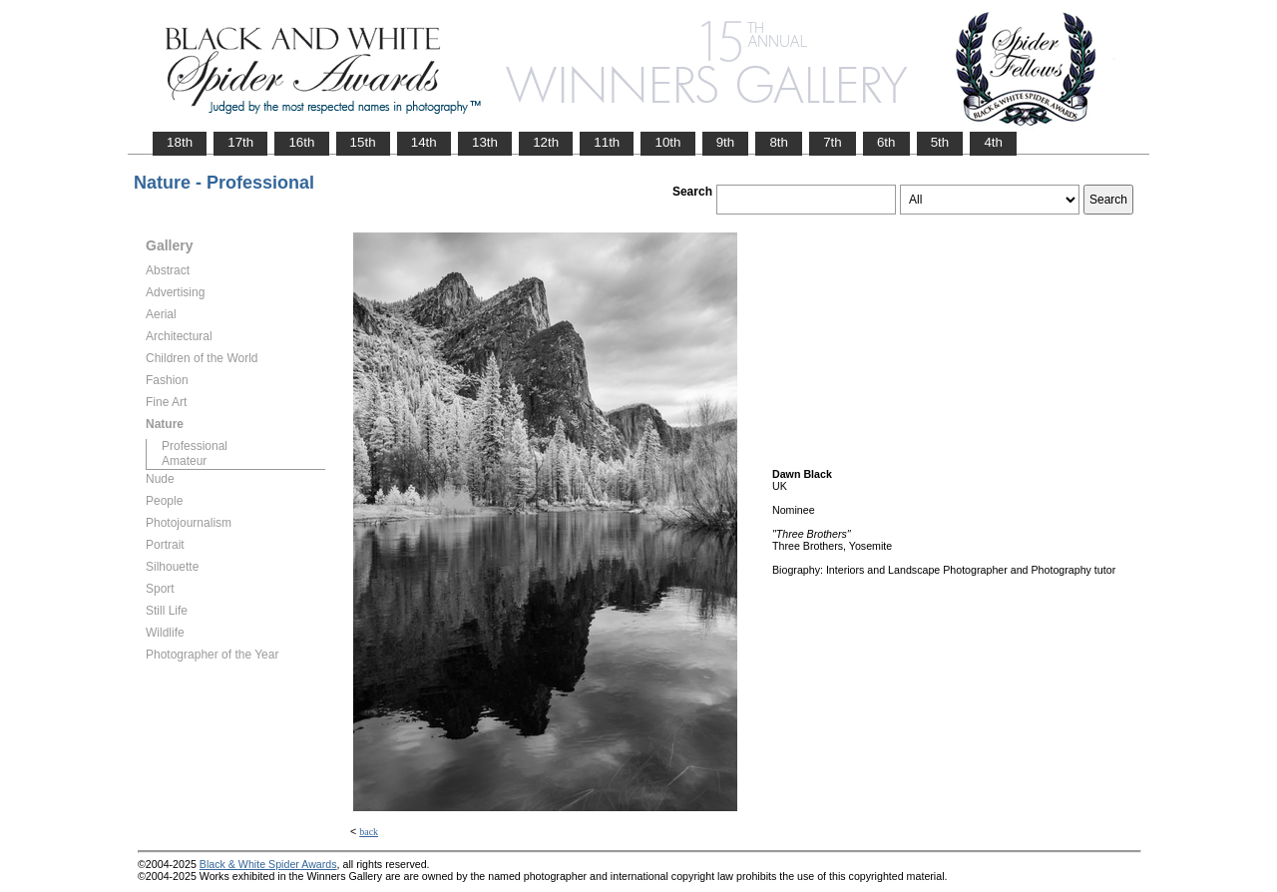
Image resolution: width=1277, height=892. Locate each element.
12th (546, 142)
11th (607, 142)
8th (778, 142)
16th (301, 142)
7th (832, 142)
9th (725, 142)
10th (667, 142)
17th (240, 142)
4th (993, 142)
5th (940, 142)
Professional (194, 446)
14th (424, 142)
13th (485, 142)
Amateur (184, 461)
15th (363, 142)
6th (886, 142)
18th (180, 142)
